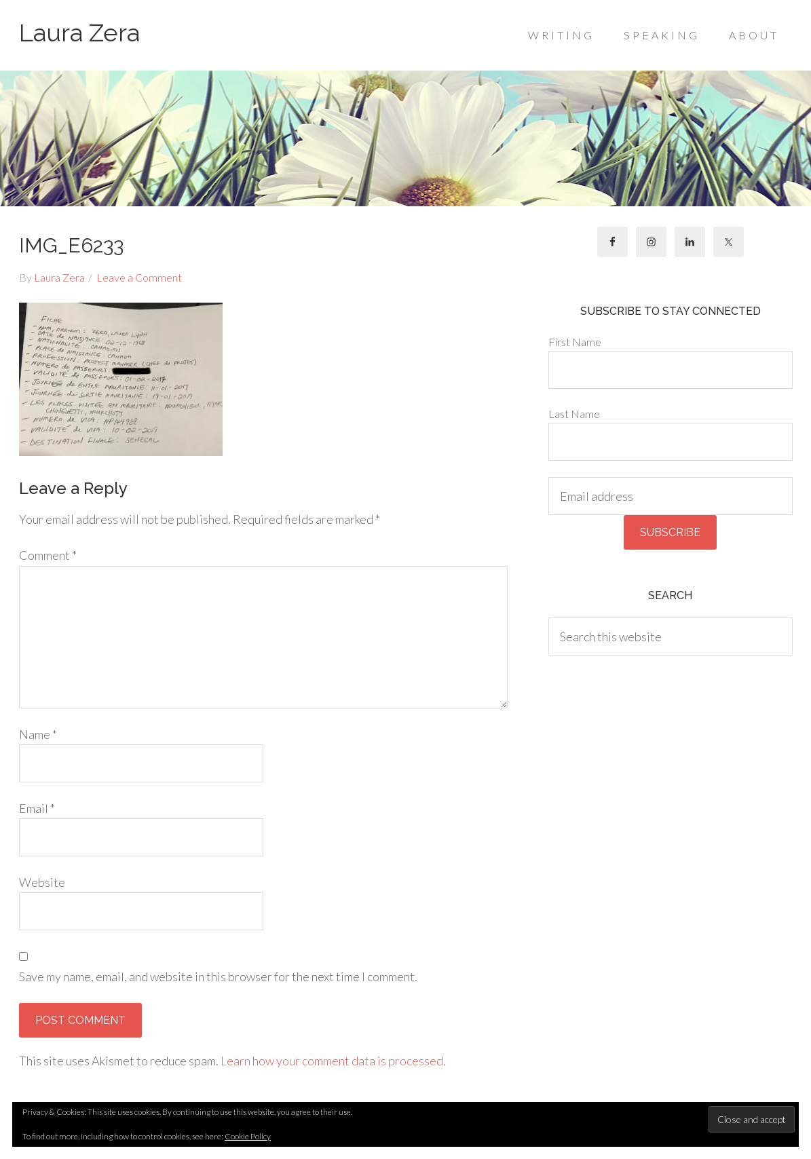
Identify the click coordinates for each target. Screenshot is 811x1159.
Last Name (574, 413)
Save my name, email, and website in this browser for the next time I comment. (218, 976)
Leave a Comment (139, 277)
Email (37, 808)
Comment (48, 555)
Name (38, 734)
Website (42, 882)
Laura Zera (79, 32)
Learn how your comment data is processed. (333, 1060)
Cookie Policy (248, 1136)
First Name (574, 341)
